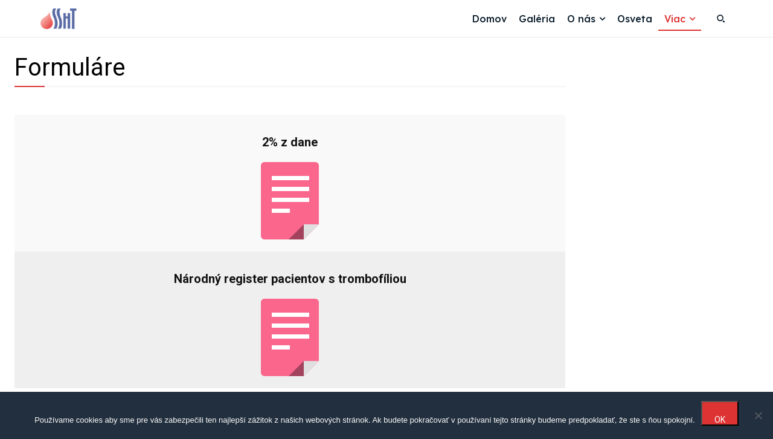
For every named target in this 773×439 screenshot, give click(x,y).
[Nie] (758, 415)
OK (719, 419)
